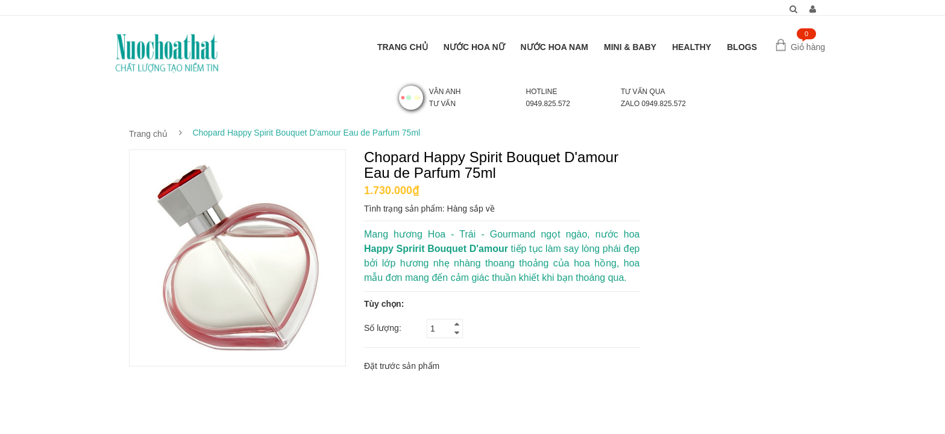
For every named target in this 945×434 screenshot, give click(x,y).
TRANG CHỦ (402, 47)
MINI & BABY (630, 47)
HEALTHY (691, 47)
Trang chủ (148, 134)
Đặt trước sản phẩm (401, 366)
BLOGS (742, 47)
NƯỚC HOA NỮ (474, 47)
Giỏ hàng (808, 47)
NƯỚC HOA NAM (554, 47)
